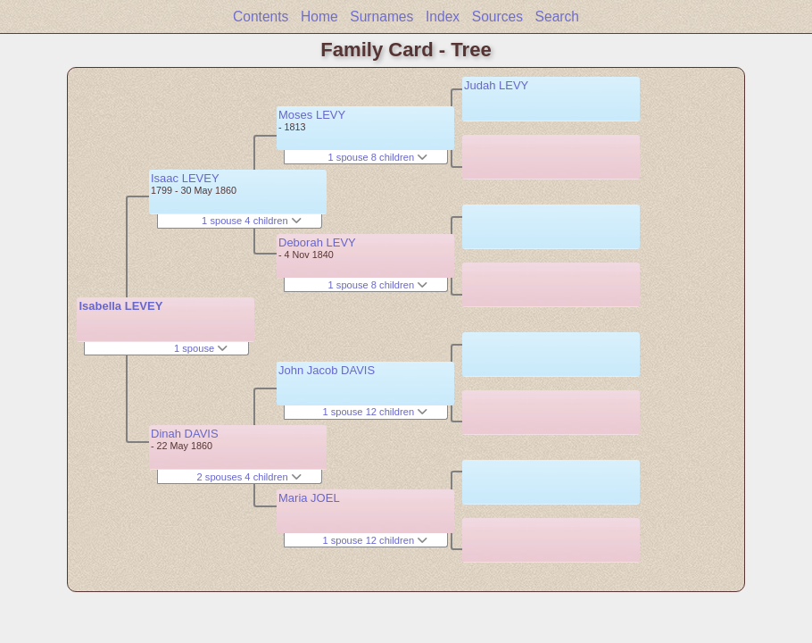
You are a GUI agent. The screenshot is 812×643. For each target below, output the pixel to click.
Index (443, 16)
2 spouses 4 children (249, 477)
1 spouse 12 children (374, 411)
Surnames (381, 16)
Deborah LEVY (317, 242)
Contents (260, 16)
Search (557, 16)
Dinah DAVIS (185, 433)
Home (319, 16)
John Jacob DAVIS (326, 370)
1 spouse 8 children (378, 157)
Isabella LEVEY (120, 306)
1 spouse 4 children (252, 220)
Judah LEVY (496, 85)
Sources (497, 16)
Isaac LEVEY (185, 178)
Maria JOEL (309, 498)
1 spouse (201, 348)
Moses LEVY (311, 114)
